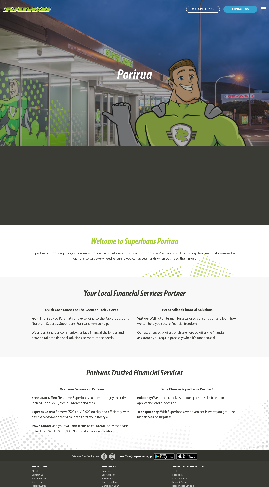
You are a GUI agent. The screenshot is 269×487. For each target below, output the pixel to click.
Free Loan (107, 471)
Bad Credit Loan (110, 482)
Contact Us (37, 475)
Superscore (37, 482)
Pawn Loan (107, 478)
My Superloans (203, 9)
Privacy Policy (179, 478)
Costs (175, 471)
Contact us (240, 9)
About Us (36, 471)
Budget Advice (180, 482)
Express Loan (108, 475)
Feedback (177, 475)
